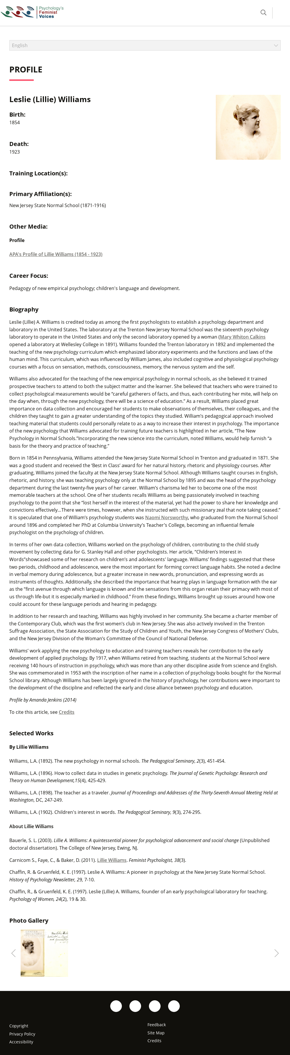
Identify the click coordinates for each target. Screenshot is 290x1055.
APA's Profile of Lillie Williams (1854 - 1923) (55, 254)
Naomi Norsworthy (166, 517)
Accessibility (21, 1042)
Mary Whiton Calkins (243, 337)
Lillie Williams (112, 860)
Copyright (18, 1026)
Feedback (156, 1024)
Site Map (156, 1033)
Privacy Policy (22, 1034)
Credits (66, 712)
